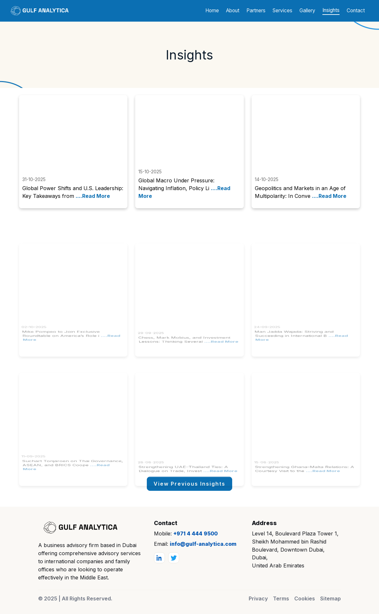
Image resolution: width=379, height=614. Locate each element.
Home (212, 10)
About (232, 10)
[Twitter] (173, 557)
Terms (281, 598)
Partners (255, 10)
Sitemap (330, 598)
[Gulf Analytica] (78, 528)
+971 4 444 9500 (195, 533)
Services (282, 10)
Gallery (307, 10)
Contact (356, 10)
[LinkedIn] (159, 557)
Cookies (304, 598)
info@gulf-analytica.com (203, 544)
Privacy (258, 598)
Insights (331, 10)
